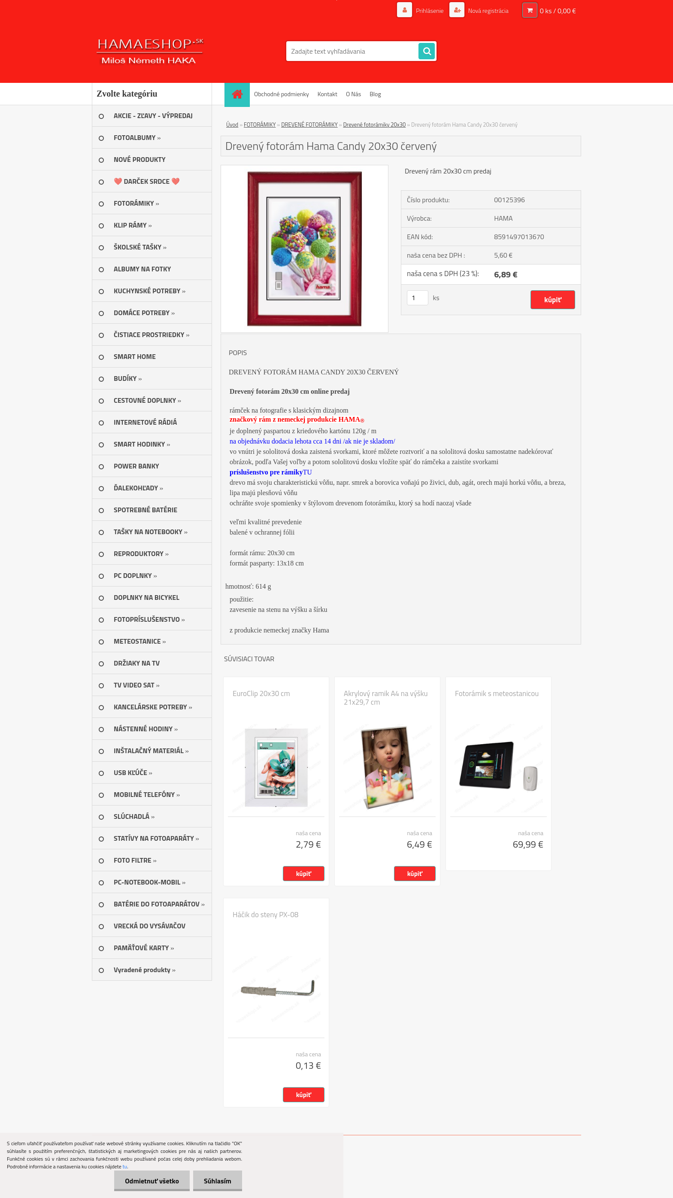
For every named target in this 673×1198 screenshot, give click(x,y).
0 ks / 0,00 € (558, 11)
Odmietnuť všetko (152, 1181)
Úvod (232, 124)
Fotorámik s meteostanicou (497, 693)
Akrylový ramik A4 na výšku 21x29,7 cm (386, 697)
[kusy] (417, 297)
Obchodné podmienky (281, 93)
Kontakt (327, 93)
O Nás (353, 93)
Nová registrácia (488, 10)
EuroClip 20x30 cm (261, 693)
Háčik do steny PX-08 (265, 914)
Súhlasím (217, 1181)
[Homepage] (240, 94)
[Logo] (151, 51)
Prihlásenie (430, 10)
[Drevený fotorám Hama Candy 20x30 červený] (304, 169)
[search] (426, 51)
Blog (375, 93)
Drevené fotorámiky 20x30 (374, 124)
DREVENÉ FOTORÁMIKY (309, 124)
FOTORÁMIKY (260, 124)
